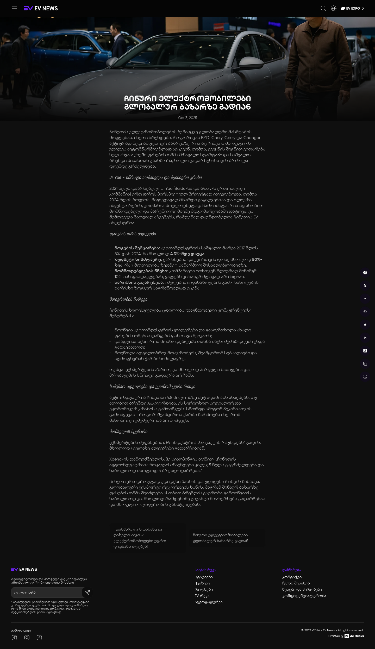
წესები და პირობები (302, 589)
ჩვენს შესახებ (296, 583)
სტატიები (204, 577)
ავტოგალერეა (209, 602)
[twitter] (365, 285)
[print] (365, 376)
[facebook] (365, 272)
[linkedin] (365, 337)
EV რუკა (202, 596)
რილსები (204, 589)
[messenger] (365, 298)
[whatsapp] (365, 311)
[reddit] (365, 324)
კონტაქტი (292, 577)
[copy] (365, 363)
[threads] (365, 350)
